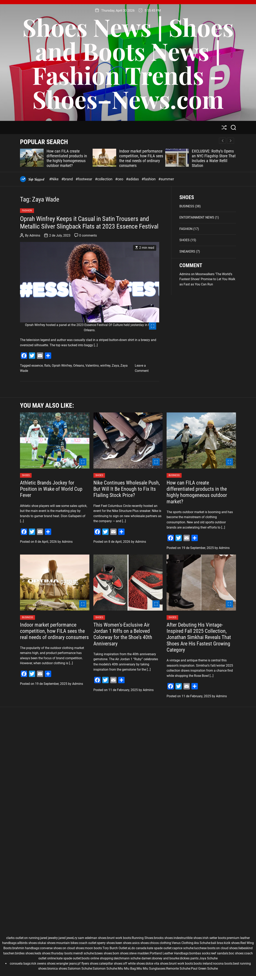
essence (37, 365)
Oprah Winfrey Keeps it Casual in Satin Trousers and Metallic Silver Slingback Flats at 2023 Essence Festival (89, 222)
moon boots (93, 948)
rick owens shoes (43, 963)
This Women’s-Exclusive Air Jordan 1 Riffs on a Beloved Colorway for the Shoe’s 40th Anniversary (122, 634)
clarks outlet (14, 938)
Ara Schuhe (202, 943)
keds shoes (42, 953)
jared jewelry (49, 938)
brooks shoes (163, 938)
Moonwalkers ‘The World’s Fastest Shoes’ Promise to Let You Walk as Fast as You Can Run (207, 279)
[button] (230, 141)
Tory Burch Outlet (115, 948)
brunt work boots (119, 938)
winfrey (105, 365)
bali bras (217, 943)
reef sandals (219, 953)
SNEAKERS (187, 251)
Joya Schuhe (208, 958)
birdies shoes (24, 953)
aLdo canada (137, 948)
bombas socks (199, 953)
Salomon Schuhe (80, 968)
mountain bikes (67, 943)
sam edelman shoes (92, 938)
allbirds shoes (27, 943)
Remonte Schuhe (178, 968)
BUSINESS (186, 206)
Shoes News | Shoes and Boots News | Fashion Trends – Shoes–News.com (128, 63)
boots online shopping (97, 958)
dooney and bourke (165, 958)
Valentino (92, 365)
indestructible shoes (188, 938)
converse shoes (51, 948)
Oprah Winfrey (62, 365)
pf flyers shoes (88, 963)
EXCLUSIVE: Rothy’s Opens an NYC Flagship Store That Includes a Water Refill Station (214, 158)
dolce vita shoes (157, 963)
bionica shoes (57, 968)
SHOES (184, 240)
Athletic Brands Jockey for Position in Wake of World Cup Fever (51, 489)
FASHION (27, 210)
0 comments (88, 235)
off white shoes (134, 963)
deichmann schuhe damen (132, 958)
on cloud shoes (73, 948)
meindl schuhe (83, 953)
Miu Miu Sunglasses (151, 968)
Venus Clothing (182, 943)
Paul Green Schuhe (204, 968)
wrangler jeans (66, 963)
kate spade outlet (159, 948)
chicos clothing (160, 943)
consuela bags (20, 963)
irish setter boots (214, 938)
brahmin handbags (25, 948)
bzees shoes (103, 953)
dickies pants (189, 958)
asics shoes (140, 943)
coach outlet (87, 943)
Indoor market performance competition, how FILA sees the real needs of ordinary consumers (141, 158)
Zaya (115, 365)
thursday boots (61, 953)
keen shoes (123, 943)
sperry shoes (106, 943)
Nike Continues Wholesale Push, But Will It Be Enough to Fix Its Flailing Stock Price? (126, 489)
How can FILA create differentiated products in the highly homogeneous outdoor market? (67, 158)
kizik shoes (232, 943)
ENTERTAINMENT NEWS (196, 217)
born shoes (120, 953)
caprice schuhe (182, 948)
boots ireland (203, 963)
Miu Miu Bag (127, 968)
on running (31, 938)
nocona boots (222, 963)
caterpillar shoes (110, 963)
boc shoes (236, 953)
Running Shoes (142, 938)
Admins (34, 235)
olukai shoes (46, 943)
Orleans (78, 365)
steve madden (139, 953)
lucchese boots (204, 948)
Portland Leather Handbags (169, 953)
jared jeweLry (68, 938)
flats (47, 365)
